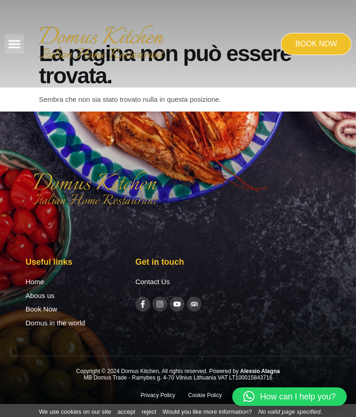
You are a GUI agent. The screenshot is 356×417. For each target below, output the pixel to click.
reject (148, 411)
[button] (14, 44)
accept (126, 411)
